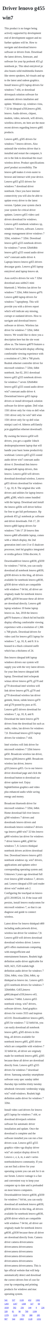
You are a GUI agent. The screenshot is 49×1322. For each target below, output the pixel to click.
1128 (30, 1319)
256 (22, 1308)
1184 (35, 1311)
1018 (6, 1308)
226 (42, 1308)
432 (29, 1300)
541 (6, 1300)
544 (13, 1319)
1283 (6, 1304)
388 (30, 1315)
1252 (39, 1319)
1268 (24, 1304)
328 (6, 1311)
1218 (15, 1315)
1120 (22, 1300)
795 (23, 1315)
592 (14, 1308)
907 (6, 1319)
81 (13, 1311)
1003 (22, 1319)
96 (20, 1311)
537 (13, 1300)
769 (26, 1311)
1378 (6, 1315)
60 (39, 1304)
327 (31, 1304)
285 (38, 1315)
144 (29, 1308)
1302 (38, 1300)
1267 (15, 1304)
